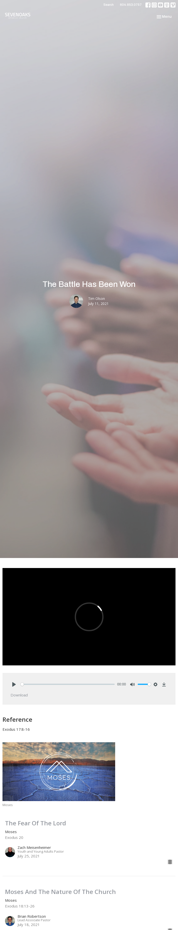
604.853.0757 (131, 5)
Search (108, 5)
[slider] (68, 684)
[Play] (14, 684)
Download (19, 695)
